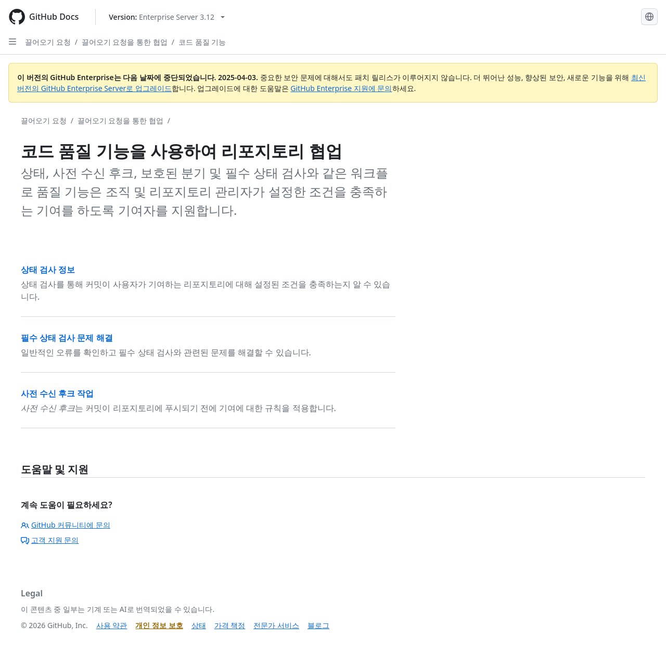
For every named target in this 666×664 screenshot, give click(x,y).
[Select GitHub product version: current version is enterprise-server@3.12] (166, 17)
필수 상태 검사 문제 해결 (67, 337)
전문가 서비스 (276, 625)
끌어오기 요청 (48, 42)
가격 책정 (230, 625)
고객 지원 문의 (50, 540)
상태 (198, 625)
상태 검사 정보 (48, 269)
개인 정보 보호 (159, 625)
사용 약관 (111, 625)
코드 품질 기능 (202, 42)
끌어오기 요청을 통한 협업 (125, 42)
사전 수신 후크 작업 (57, 393)
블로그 (318, 625)
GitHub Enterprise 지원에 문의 (341, 88)
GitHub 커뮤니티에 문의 (65, 525)
